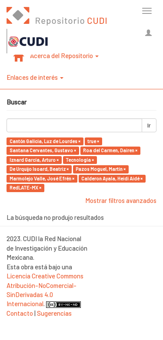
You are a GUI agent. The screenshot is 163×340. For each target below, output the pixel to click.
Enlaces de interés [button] (35, 77)
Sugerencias (54, 313)
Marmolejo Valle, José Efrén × (42, 178)
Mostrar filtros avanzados (120, 200)
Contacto (20, 313)
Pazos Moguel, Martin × (101, 169)
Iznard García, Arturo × (34, 160)
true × (93, 141)
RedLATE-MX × (25, 187)
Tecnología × (80, 160)
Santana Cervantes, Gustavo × (43, 150)
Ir (149, 125)
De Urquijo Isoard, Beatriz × (39, 169)
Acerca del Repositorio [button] (64, 55)
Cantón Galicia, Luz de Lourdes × (45, 141)
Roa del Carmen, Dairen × (110, 150)
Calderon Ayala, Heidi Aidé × (112, 178)
